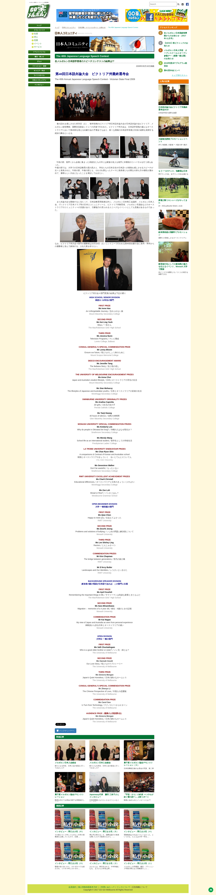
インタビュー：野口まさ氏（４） (138, 831)
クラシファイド (39, 30)
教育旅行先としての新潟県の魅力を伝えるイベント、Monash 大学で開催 (172, 266)
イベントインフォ (39, 52)
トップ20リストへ (179, 75)
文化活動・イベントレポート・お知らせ (92, 27)
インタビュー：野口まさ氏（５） (103, 831)
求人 (36, 37)
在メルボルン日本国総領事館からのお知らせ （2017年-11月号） (175, 36)
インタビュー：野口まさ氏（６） (69, 831)
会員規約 (72, 887)
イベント (38, 43)
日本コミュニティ (39, 80)
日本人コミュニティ (69, 27)
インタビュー (39, 84)
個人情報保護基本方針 (87, 887)
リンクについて (123, 887)
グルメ (39, 61)
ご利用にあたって (107, 887)
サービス (38, 47)
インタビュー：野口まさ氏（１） (138, 863)
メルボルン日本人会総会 (65, 763)
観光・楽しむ (39, 56)
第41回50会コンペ (172, 70)
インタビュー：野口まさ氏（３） (69, 863)
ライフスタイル (39, 75)
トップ (57, 27)
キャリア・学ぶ (39, 70)
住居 (36, 34)
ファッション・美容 (39, 66)
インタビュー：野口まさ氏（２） (103, 863)
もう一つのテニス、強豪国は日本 (172, 171)
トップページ (39, 25)
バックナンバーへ (66, 731)
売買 (36, 40)
